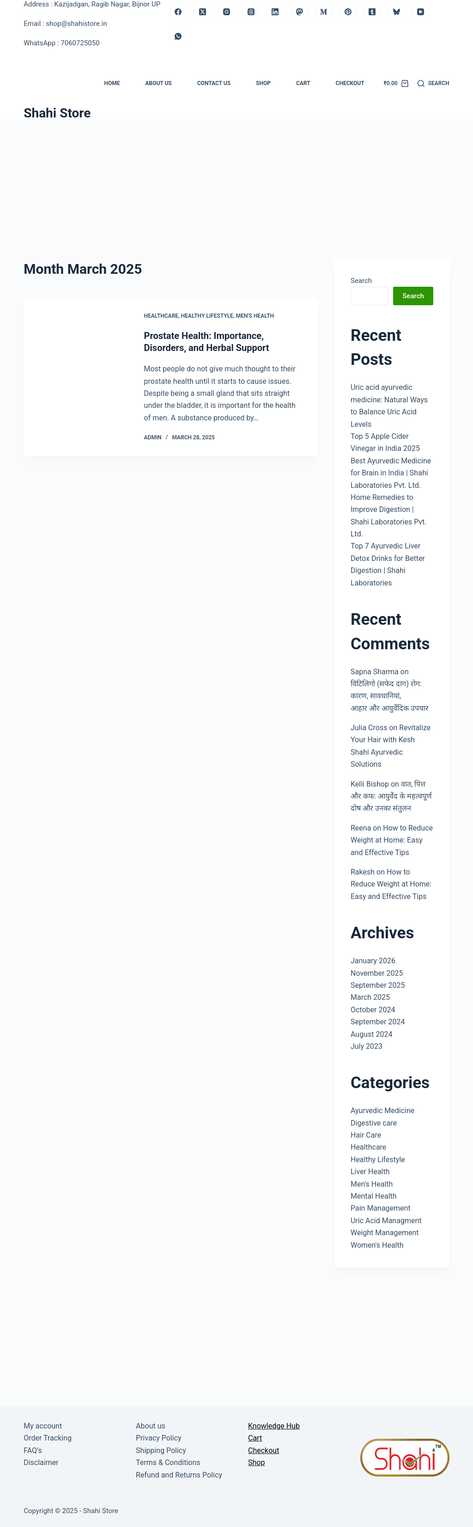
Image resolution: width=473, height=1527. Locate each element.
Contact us (213, 83)
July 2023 (366, 1046)
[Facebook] (178, 12)
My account (43, 1426)
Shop (263, 83)
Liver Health (370, 1171)
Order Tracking (48, 1438)
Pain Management (381, 1208)
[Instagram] (227, 12)
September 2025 (378, 985)
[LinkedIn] (275, 12)
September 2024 (378, 1021)
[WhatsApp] (178, 36)
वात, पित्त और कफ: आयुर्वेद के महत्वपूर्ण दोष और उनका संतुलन (391, 796)
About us (158, 83)
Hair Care (366, 1135)
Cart (303, 83)
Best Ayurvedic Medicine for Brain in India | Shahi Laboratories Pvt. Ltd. (391, 473)
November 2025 (377, 973)
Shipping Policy (161, 1450)
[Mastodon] (300, 12)
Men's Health (255, 316)
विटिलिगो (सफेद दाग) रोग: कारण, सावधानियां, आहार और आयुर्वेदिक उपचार (390, 696)
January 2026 (373, 960)
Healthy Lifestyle (207, 316)
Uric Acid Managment (386, 1220)
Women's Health (377, 1245)
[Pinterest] (348, 12)
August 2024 (371, 1034)
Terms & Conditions (168, 1462)
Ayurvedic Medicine (382, 1110)
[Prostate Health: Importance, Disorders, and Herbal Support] (77, 377)
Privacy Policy (159, 1438)
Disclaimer (41, 1462)
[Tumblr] (372, 12)
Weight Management (385, 1232)
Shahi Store (57, 113)
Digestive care (374, 1123)
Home (112, 83)
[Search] (433, 83)
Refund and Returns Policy (179, 1475)
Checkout (350, 83)
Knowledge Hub (274, 1426)
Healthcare (161, 316)
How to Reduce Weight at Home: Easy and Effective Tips (392, 840)
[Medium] (324, 12)
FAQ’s (33, 1450)
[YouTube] (421, 12)
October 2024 (373, 1009)
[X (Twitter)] (203, 12)
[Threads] (251, 12)
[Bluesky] (397, 12)
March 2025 (370, 997)
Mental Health (374, 1196)
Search (361, 281)
